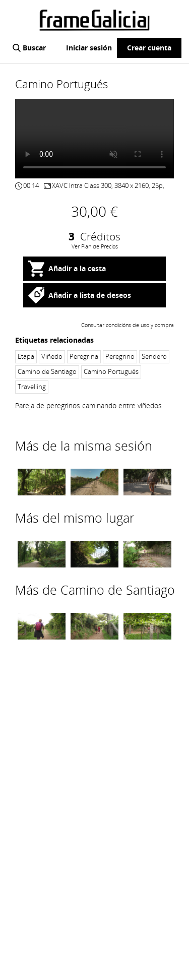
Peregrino (120, 356)
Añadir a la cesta (77, 268)
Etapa (26, 356)
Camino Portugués (111, 371)
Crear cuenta (149, 47)
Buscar (34, 47)
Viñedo (51, 356)
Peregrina (84, 356)
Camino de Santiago (47, 371)
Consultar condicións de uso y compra (127, 325)
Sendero (154, 356)
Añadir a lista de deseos (89, 295)
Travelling (32, 387)
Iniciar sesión (89, 47)
